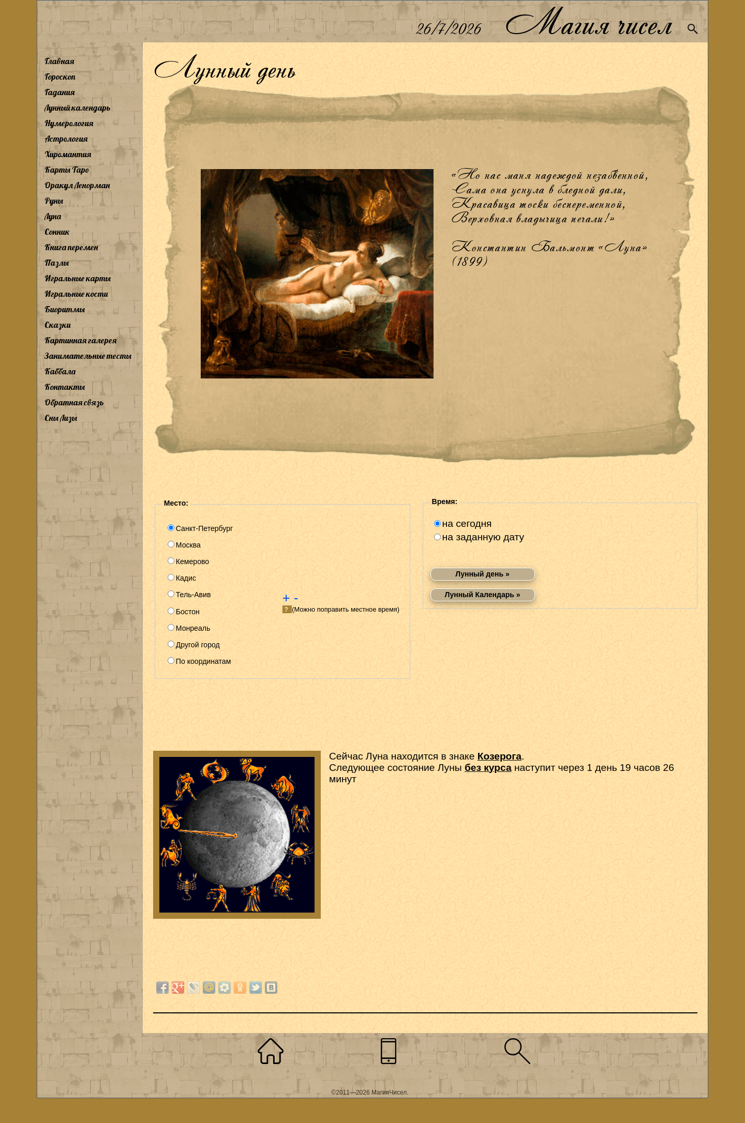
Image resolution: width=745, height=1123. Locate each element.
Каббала (60, 371)
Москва (188, 545)
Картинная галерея (80, 340)
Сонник (57, 231)
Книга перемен (71, 247)
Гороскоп (60, 76)
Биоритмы (64, 309)
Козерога (500, 756)
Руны (53, 200)
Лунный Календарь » (482, 594)
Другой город (198, 645)
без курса (488, 767)
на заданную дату (483, 537)
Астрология (65, 138)
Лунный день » (482, 574)
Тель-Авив (193, 594)
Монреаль (193, 628)
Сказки (57, 325)
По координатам (203, 661)
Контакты (64, 387)
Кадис (186, 578)
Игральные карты (77, 278)
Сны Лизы (60, 418)
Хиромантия (67, 154)
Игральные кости (76, 294)
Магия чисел (588, 21)
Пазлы (56, 262)
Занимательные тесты (87, 356)
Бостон (188, 612)
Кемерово (192, 561)
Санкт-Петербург (204, 528)
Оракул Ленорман (77, 185)
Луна (52, 216)
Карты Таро (66, 169)
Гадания (59, 92)
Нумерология (68, 123)
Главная (59, 61)
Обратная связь (74, 402)
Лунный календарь (77, 107)
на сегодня (467, 523)
